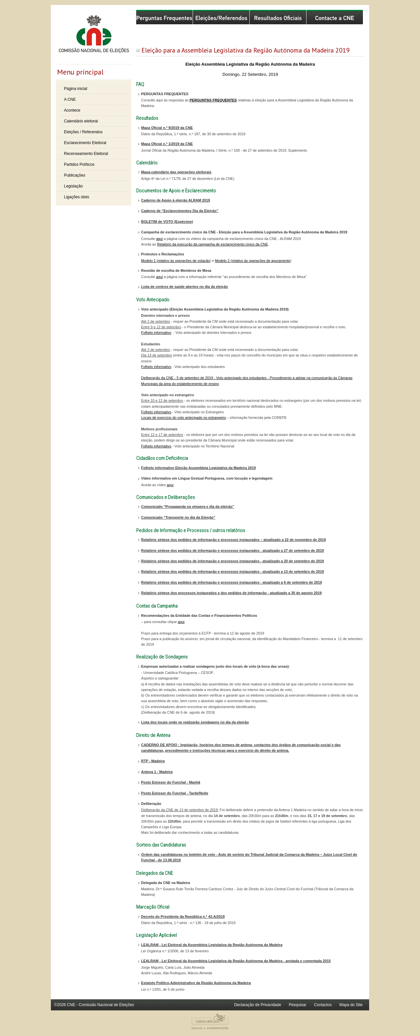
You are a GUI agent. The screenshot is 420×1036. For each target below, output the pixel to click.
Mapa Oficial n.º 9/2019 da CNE (167, 128)
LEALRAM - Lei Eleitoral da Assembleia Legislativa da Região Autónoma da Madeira (212, 945)
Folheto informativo (156, 333)
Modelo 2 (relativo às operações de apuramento (252, 261)
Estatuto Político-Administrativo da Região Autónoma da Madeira (196, 983)
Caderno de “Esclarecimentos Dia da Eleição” (179, 211)
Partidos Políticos (79, 164)
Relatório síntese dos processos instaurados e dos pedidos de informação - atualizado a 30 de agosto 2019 (231, 593)
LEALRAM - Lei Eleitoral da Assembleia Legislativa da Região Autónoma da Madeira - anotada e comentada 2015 (236, 961)
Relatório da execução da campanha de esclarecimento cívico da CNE (212, 244)
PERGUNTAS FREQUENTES (213, 100)
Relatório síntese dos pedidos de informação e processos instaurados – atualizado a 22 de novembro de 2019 (233, 540)
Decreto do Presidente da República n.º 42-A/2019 (183, 916)
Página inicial (75, 88)
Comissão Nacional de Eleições (93, 37)
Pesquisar (297, 1005)
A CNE (70, 99)
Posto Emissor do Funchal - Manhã (170, 782)
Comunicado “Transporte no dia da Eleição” (178, 517)
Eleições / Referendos (83, 132)
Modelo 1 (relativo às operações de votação (175, 261)
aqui (159, 239)
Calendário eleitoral (81, 121)
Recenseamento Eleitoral (86, 153)
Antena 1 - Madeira (157, 772)
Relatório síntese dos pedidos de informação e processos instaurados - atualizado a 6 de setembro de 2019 (231, 582)
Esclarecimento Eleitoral (85, 142)
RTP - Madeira (153, 761)
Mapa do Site (351, 1005)
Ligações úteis (76, 197)
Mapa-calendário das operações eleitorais (176, 172)
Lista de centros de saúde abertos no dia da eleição (184, 287)
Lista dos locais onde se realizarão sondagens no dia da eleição (195, 722)
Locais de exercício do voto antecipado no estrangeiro (183, 418)
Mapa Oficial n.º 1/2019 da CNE (167, 144)
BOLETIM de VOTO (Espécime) (167, 222)
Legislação (73, 186)
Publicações (74, 175)
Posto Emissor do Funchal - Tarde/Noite (174, 793)
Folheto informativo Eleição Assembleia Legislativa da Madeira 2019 (198, 468)
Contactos (323, 1005)
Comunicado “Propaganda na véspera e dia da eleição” (187, 506)
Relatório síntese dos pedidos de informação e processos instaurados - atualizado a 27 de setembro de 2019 (232, 550)
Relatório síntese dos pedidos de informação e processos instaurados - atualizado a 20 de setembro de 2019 (232, 561)
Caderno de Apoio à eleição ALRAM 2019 (175, 200)
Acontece (72, 110)
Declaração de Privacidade (257, 1005)
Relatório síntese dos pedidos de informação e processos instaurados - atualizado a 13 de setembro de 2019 (232, 571)
